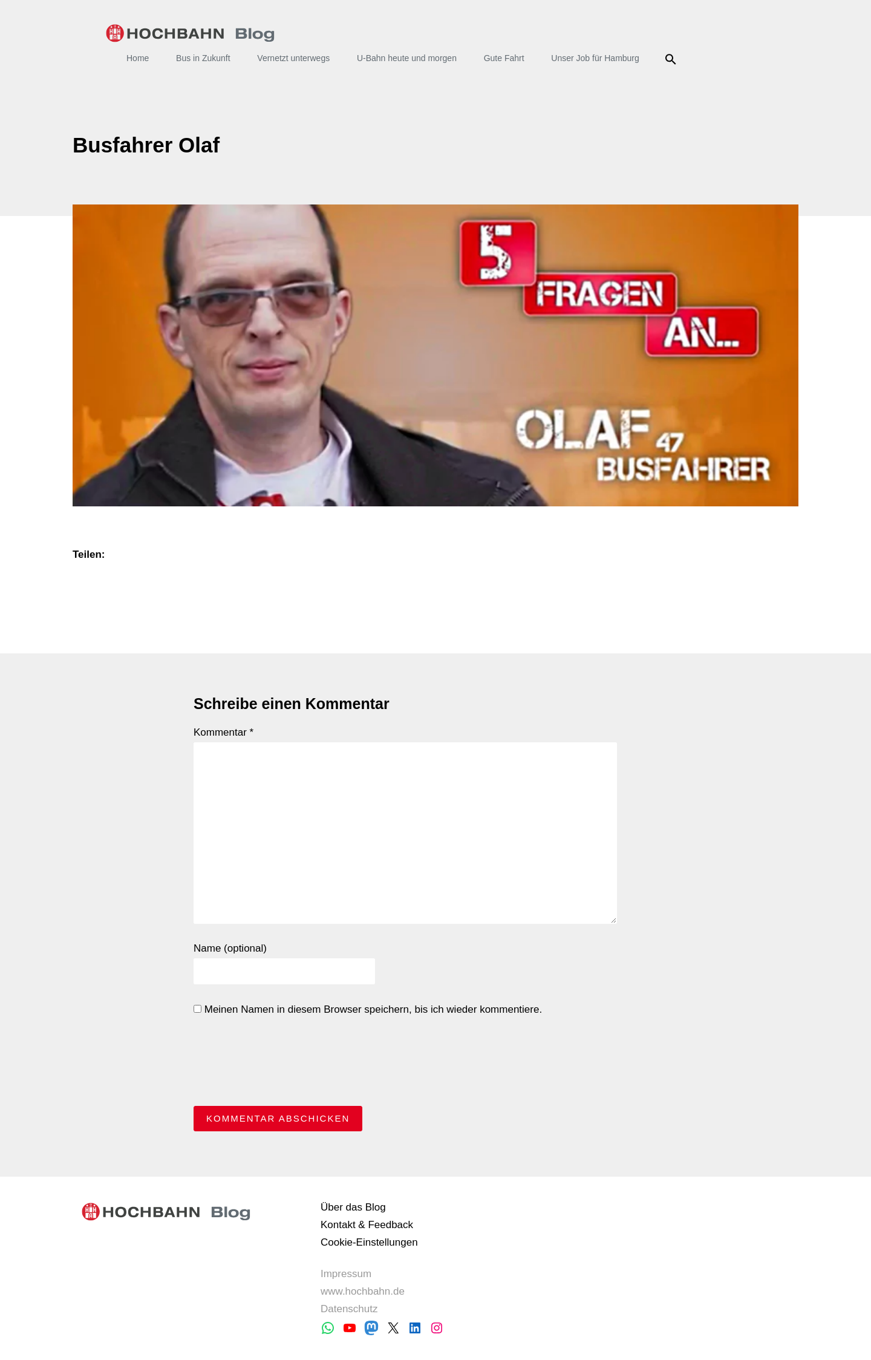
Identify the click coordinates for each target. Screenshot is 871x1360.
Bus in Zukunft (203, 58)
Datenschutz (349, 1309)
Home (137, 58)
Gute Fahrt (504, 58)
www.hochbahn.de (363, 1291)
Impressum (346, 1274)
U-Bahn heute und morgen (407, 58)
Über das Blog (353, 1207)
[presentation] (285, 1064)
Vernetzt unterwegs (293, 58)
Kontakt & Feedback (367, 1225)
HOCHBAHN (190, 33)
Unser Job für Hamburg (595, 58)
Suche (673, 59)
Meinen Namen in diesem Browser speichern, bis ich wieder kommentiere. (368, 1009)
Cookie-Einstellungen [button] (369, 1242)
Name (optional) (230, 948)
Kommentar (223, 732)
